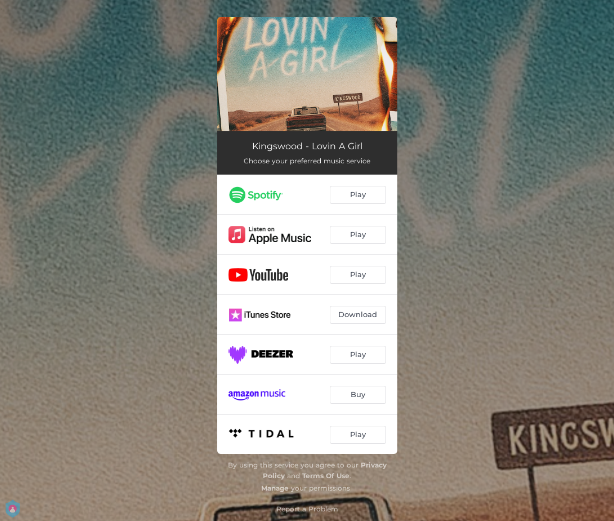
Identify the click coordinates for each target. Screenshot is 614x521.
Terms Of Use (325, 475)
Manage (275, 488)
